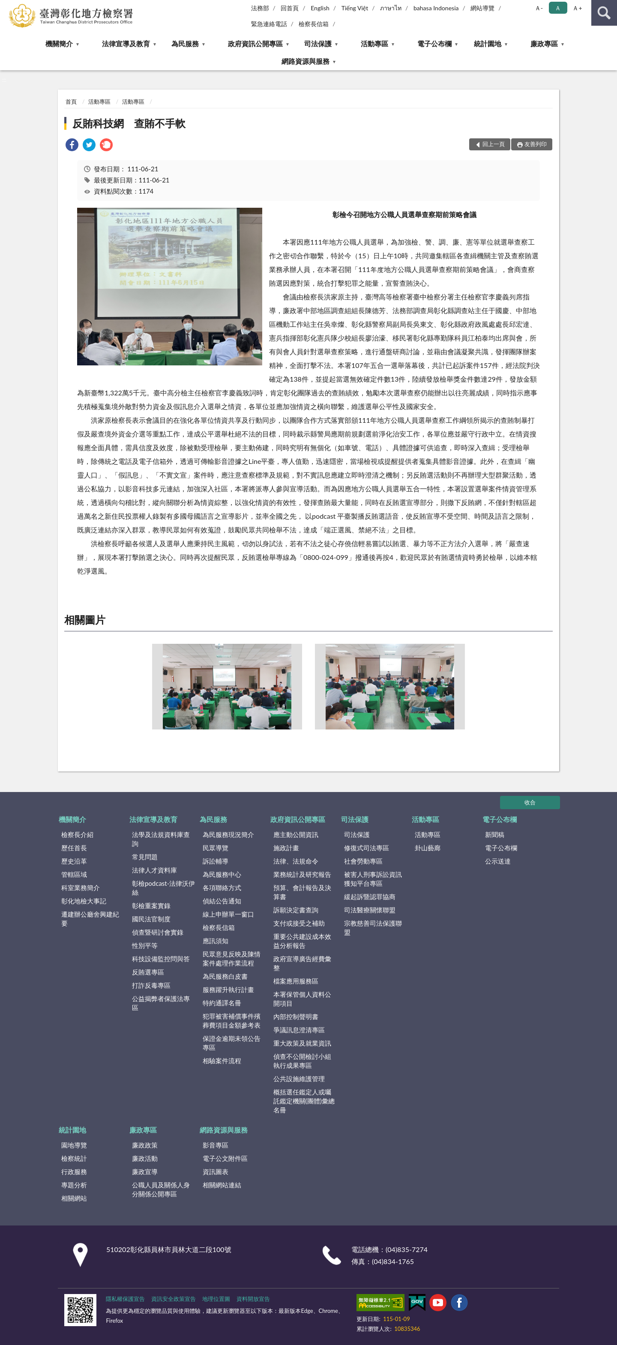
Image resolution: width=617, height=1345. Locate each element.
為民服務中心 (222, 874)
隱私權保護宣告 (125, 1298)
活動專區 (374, 43)
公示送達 (498, 861)
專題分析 (74, 1185)
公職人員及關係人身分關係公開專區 (161, 1189)
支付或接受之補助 (299, 923)
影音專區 (215, 1145)
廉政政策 (145, 1145)
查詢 (604, 13)
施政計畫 (286, 848)
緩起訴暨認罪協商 (369, 896)
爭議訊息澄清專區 (299, 1030)
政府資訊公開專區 (255, 43)
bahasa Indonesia (436, 8)
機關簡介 (59, 43)
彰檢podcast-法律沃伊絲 (163, 887)
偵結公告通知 (222, 901)
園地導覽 (74, 1145)
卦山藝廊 (427, 848)
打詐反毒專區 (151, 985)
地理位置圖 (216, 1298)
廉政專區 (544, 43)
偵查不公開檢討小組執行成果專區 (302, 1060)
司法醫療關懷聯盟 (369, 910)
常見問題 (145, 857)
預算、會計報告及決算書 (302, 892)
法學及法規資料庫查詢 (161, 839)
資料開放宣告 (253, 1298)
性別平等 (145, 945)
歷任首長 (74, 848)
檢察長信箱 (314, 23)
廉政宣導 (145, 1171)
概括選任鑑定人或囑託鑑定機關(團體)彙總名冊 (304, 1101)
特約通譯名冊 (222, 1003)
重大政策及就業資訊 (302, 1043)
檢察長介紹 (77, 834)
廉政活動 (145, 1158)
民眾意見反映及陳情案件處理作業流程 (232, 958)
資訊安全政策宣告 (173, 1298)
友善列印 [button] (535, 143)
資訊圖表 (215, 1171)
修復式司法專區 (366, 848)
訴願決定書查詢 (295, 910)
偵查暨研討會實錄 (157, 932)
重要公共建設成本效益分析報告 (302, 941)
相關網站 (74, 1198)
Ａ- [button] (539, 8)
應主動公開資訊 (295, 834)
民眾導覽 (215, 848)
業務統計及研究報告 (302, 874)
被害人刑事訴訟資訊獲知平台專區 (373, 878)
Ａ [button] (558, 8)
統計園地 (487, 43)
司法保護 (318, 43)
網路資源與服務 (305, 61)
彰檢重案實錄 (151, 905)
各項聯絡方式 (222, 887)
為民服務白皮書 (225, 976)
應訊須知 (215, 940)
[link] (72, 145)
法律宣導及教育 (126, 43)
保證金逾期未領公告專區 (232, 1042)
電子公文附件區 (225, 1158)
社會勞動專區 (363, 861)
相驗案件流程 (222, 1060)
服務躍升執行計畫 (228, 989)
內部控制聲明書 (295, 1016)
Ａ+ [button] (577, 8)
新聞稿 (494, 834)
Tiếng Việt (354, 8)
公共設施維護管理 (299, 1078)
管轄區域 (74, 874)
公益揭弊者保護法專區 (161, 1003)
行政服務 (74, 1171)
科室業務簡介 (80, 887)
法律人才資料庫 (154, 870)
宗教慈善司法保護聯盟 (373, 927)
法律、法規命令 (295, 861)
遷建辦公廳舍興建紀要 (90, 918)
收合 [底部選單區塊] (530, 802)
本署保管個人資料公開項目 (302, 998)
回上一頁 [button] (493, 143)
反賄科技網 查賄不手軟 (129, 123)
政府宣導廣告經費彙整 (302, 963)
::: (7, 6)
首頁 (71, 101)
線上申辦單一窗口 (228, 914)
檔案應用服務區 (295, 981)
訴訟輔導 (215, 861)
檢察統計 (74, 1158)
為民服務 (185, 43)
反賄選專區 (148, 972)
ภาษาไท (390, 8)
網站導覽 (482, 8)
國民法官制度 (151, 919)
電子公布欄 (434, 43)
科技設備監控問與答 (161, 958)
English (320, 8)
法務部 (260, 8)
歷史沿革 (74, 861)
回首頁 (290, 8)
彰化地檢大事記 (83, 901)
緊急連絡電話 (269, 23)
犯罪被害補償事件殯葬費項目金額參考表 (232, 1020)
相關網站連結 (222, 1185)
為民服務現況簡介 (228, 834)
